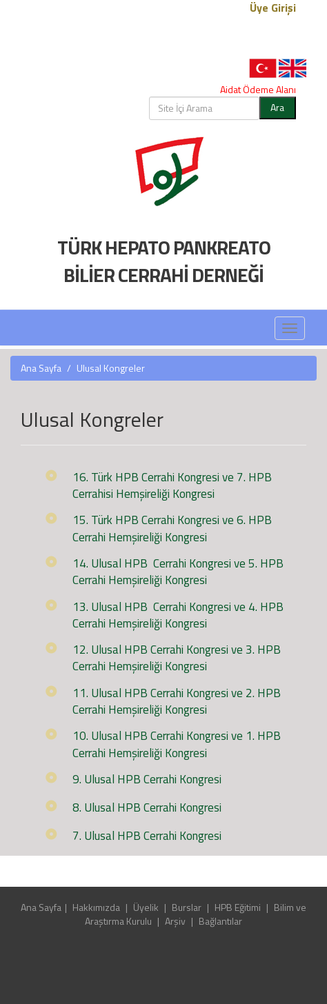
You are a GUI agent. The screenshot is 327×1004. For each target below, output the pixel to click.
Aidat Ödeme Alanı (258, 89)
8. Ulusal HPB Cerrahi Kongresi (146, 807)
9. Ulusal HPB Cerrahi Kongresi (146, 779)
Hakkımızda (96, 907)
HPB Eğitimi (238, 907)
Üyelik (146, 907)
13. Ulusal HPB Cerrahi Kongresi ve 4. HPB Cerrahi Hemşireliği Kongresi (178, 615)
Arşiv (175, 921)
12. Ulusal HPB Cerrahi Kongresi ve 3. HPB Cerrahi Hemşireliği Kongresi (176, 658)
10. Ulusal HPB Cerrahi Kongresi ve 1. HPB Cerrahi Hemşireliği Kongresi (176, 744)
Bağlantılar (220, 921)
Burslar (186, 907)
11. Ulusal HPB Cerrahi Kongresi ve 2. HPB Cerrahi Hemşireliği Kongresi (176, 701)
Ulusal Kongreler (111, 368)
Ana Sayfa (41, 368)
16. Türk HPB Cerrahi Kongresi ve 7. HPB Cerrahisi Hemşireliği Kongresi (172, 485)
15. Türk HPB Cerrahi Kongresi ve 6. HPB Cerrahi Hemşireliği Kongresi (172, 528)
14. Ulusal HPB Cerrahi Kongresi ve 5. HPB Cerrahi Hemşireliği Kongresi (178, 571)
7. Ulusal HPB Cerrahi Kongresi (146, 836)
